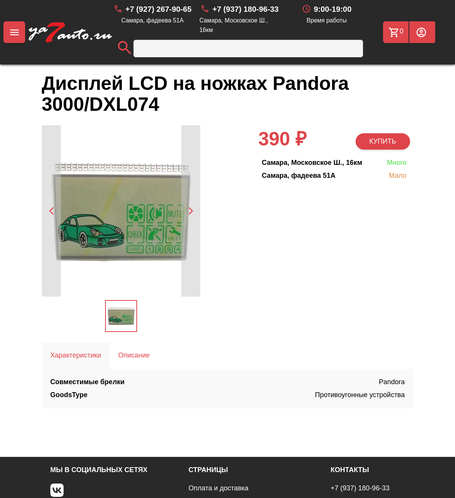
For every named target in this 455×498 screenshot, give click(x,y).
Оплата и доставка (218, 488)
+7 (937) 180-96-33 (360, 488)
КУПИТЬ (382, 141)
